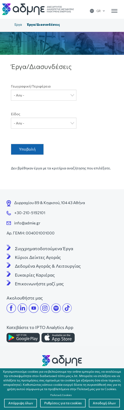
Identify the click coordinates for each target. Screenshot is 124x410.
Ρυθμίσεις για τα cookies (81, 391)
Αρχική (7, 25)
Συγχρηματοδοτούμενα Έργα (44, 248)
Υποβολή (27, 149)
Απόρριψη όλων (36, 391)
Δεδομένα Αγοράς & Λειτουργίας (48, 266)
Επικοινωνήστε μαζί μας (39, 283)
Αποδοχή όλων (62, 403)
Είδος (15, 114)
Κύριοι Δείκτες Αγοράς (38, 257)
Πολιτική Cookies (61, 382)
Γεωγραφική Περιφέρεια (31, 86)
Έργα (18, 24)
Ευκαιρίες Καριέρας (35, 274)
